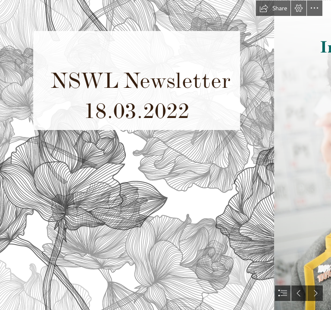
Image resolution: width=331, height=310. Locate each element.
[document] (165, 155)
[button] (273, 8)
